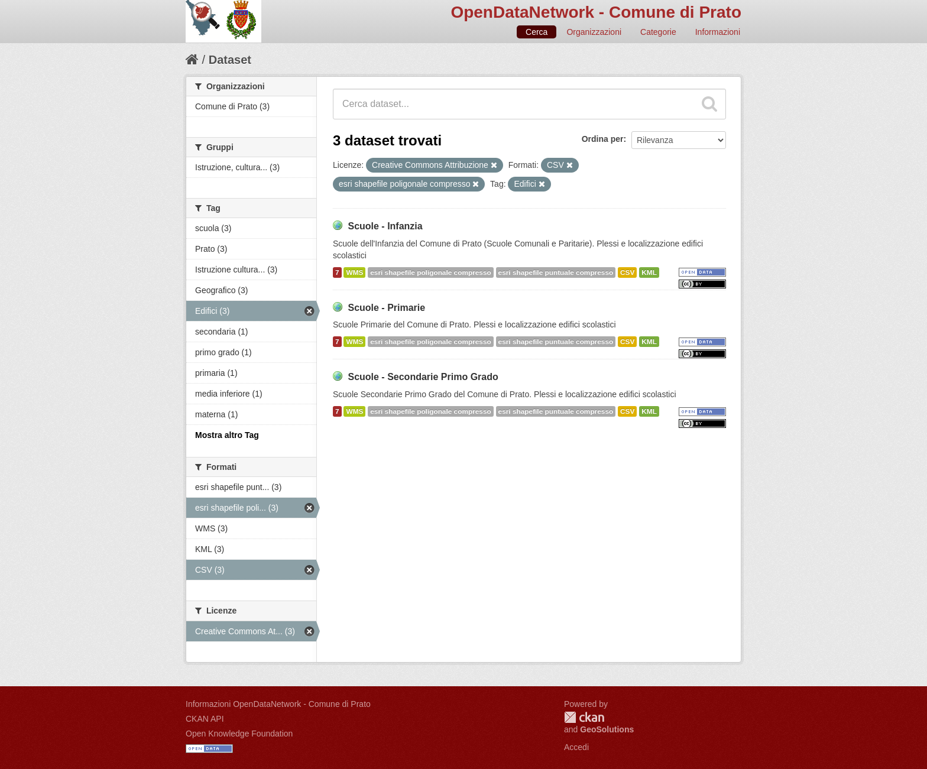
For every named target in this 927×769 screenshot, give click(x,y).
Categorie (658, 32)
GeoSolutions (607, 729)
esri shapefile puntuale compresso (556, 272)
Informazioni (717, 32)
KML (649, 272)
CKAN (584, 717)
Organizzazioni (593, 32)
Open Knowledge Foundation (239, 733)
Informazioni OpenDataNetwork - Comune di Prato (278, 704)
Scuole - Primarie (386, 308)
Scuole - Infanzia (385, 226)
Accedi (576, 747)
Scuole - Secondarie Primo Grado (423, 377)
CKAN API (205, 718)
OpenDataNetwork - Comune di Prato (595, 12)
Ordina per (603, 139)
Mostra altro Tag (227, 435)
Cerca (536, 32)
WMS (354, 272)
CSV (627, 272)
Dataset (230, 59)
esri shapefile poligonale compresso (430, 272)
